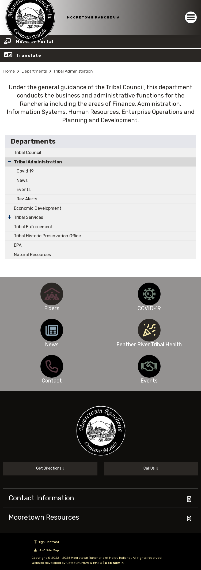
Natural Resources (32, 254)
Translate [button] (28, 55)
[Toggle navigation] (191, 17)
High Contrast (48, 542)
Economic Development (37, 208)
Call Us (150, 468)
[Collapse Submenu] (9, 161)
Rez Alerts (27, 198)
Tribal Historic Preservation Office (47, 235)
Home (9, 71)
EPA (18, 245)
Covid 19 (25, 171)
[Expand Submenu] (9, 217)
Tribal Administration (73, 71)
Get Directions (50, 468)
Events (24, 189)
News (22, 180)
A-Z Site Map (46, 550)
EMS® (98, 563)
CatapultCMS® (77, 563)
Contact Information (41, 498)
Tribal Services (28, 217)
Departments (34, 71)
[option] (52, 294)
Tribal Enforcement (33, 226)
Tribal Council (27, 152)
